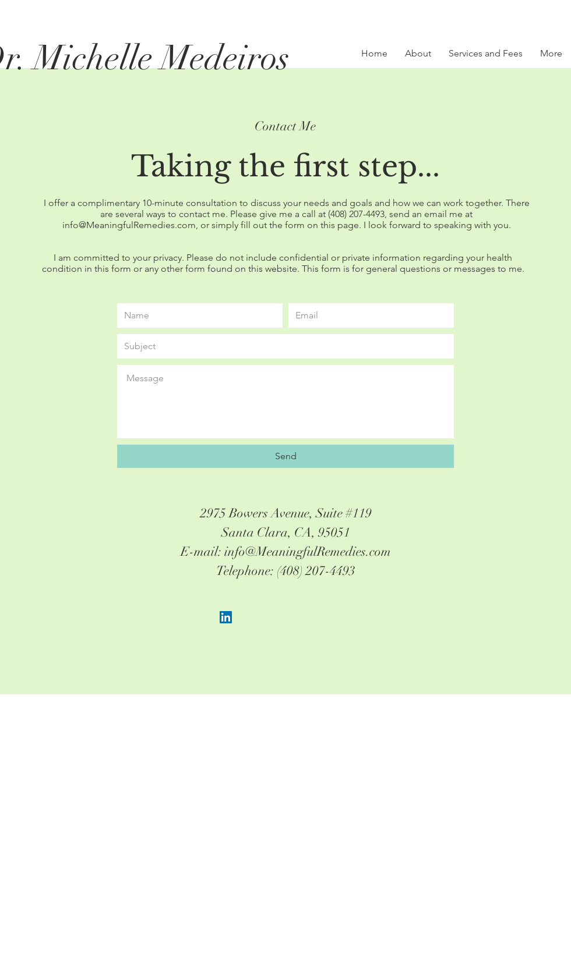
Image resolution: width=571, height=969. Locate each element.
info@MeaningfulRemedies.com (129, 224)
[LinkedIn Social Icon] (226, 617)
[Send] (285, 456)
